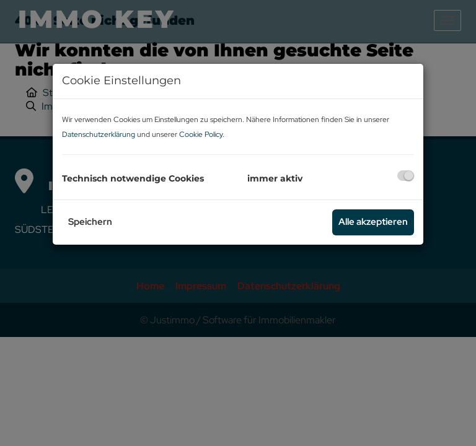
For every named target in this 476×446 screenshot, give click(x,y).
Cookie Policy (201, 134)
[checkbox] (405, 175)
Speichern (90, 222)
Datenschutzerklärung (98, 134)
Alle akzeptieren (373, 222)
